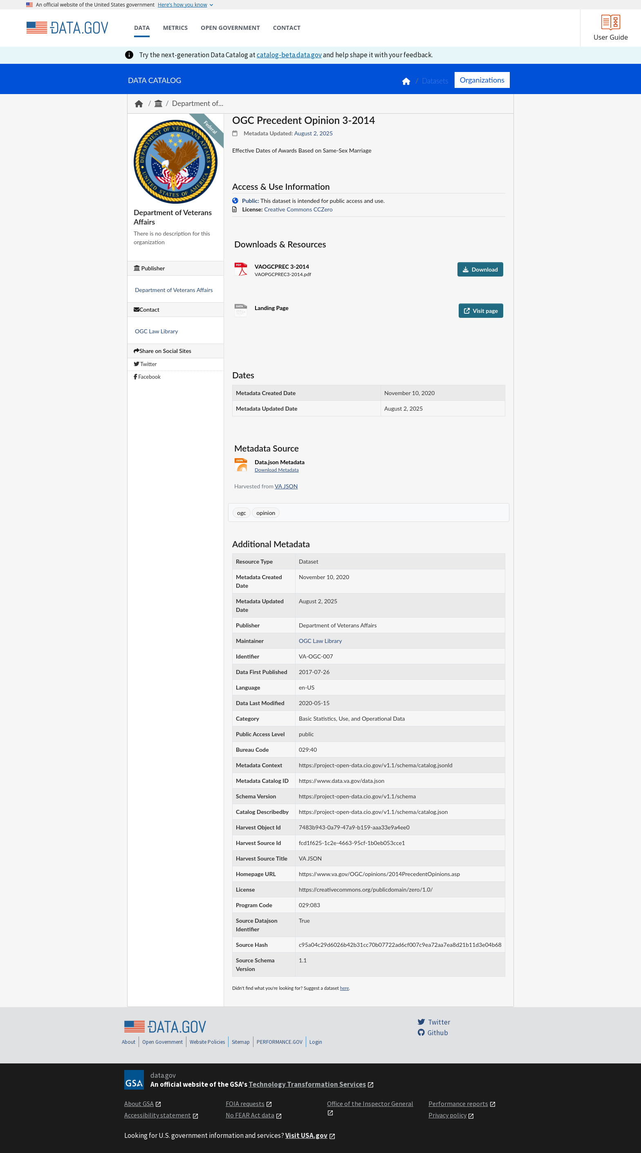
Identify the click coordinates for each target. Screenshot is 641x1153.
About (128, 1041)
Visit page (481, 310)
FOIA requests (245, 1103)
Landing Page (272, 307)
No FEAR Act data (250, 1115)
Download (480, 269)
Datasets (435, 80)
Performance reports (458, 1103)
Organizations (482, 79)
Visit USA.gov (306, 1135)
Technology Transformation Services (307, 1084)
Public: (250, 200)
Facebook (147, 376)
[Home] (67, 28)
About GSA (139, 1103)
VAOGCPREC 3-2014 (282, 266)
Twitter (145, 364)
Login (315, 1041)
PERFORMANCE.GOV (280, 1041)
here (344, 988)
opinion (265, 512)
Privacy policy (447, 1115)
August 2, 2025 (313, 133)
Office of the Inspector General (370, 1103)
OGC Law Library (156, 331)
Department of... (197, 103)
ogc (241, 512)
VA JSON (286, 486)
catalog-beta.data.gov (289, 54)
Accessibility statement (157, 1115)
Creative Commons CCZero (298, 209)
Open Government (162, 1041)
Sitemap (241, 1041)
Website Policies (207, 1041)
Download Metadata (277, 470)
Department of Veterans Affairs (174, 289)
